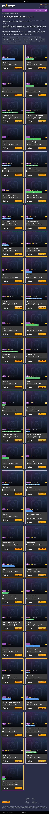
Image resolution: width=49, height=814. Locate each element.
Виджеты (33, 799)
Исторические (25, 39)
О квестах (27, 802)
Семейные (17, 37)
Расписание (27, 798)
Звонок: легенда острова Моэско (36, 728)
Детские (13, 37)
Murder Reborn (31, 542)
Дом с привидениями (33, 221)
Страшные (4, 37)
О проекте (33, 798)
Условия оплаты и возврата (36, 803)
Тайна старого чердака (9, 434)
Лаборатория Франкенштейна (11, 622)
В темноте (6, 62)
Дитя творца (6, 649)
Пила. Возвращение (32, 649)
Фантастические (42, 39)
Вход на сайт (41, 7)
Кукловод (5, 142)
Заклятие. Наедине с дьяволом (12, 702)
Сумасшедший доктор (9, 596)
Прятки (5, 275)
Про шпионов (4, 42)
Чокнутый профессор (33, 142)
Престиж (29, 755)
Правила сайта (34, 802)
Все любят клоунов (8, 542)
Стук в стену (30, 461)
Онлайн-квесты (10, 42)
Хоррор (37, 39)
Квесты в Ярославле (5, 13)
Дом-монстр (6, 487)
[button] (46, 7)
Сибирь (5, 168)
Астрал (29, 622)
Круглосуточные (31, 39)
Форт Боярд (6, 755)
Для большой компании (37, 37)
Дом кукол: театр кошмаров (35, 115)
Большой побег (31, 596)
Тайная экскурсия (8, 248)
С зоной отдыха (21, 42)
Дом (28, 89)
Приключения (29, 37)
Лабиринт (30, 62)
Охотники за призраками (10, 782)
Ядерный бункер (8, 728)
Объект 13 (30, 675)
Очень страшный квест (9, 221)
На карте (27, 803)
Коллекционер (31, 354)
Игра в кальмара (31, 301)
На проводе (6, 354)
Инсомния (30, 487)
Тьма (4, 408)
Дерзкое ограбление (33, 248)
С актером (9, 37)
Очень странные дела (9, 195)
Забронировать (18, 68)
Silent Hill (5, 301)
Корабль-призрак (32, 569)
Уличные (16, 42)
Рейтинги (27, 799)
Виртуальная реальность (17, 39)
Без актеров (27, 42)
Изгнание (5, 461)
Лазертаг (5, 514)
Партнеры (27, 801)
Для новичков (23, 37)
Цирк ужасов (6, 675)
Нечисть (5, 89)
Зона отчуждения (32, 168)
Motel (4, 569)
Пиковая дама (31, 275)
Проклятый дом (31, 408)
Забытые (5, 381)
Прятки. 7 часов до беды (34, 434)
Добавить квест (5, 801)
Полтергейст (30, 328)
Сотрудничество (34, 801)
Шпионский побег (32, 195)
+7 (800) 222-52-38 (43, 4)
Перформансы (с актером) (6, 39)
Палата (29, 381)
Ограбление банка (8, 115)
